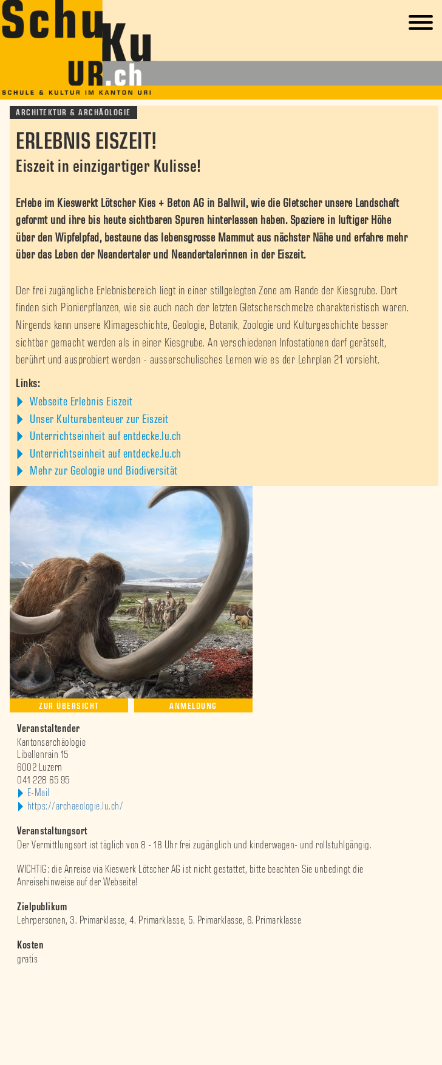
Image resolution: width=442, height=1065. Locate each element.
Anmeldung (193, 706)
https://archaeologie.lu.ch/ (75, 806)
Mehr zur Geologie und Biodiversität (102, 471)
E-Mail (38, 793)
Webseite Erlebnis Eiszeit (80, 402)
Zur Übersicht (69, 706)
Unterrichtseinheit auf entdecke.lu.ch (104, 436)
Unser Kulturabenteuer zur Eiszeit (98, 419)
